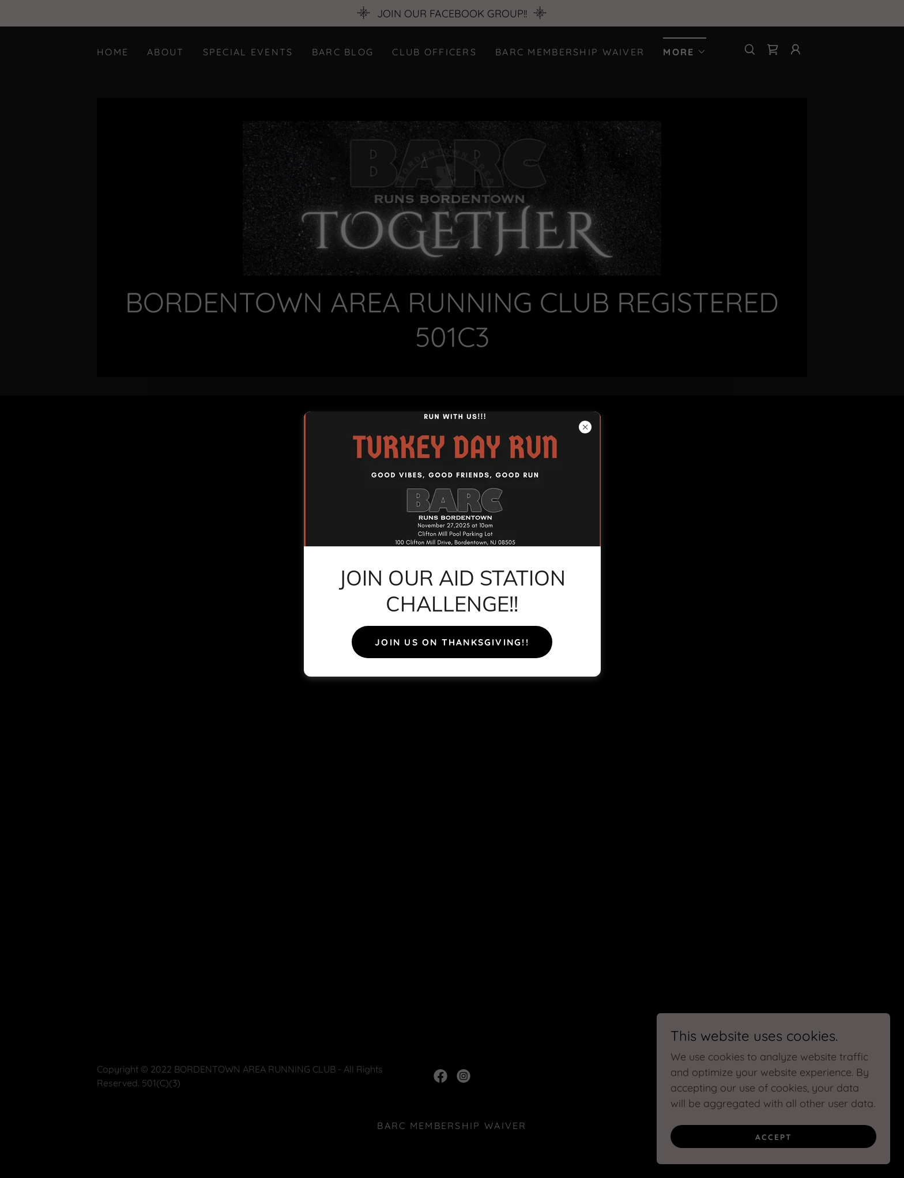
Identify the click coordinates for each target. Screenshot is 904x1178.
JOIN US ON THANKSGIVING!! (452, 642)
